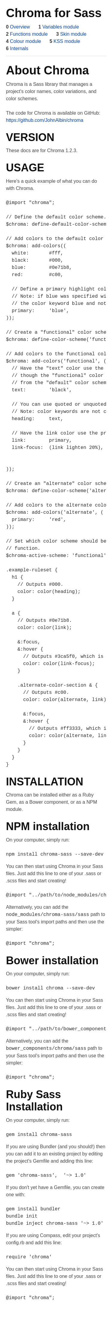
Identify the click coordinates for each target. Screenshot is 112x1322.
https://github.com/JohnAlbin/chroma (44, 120)
